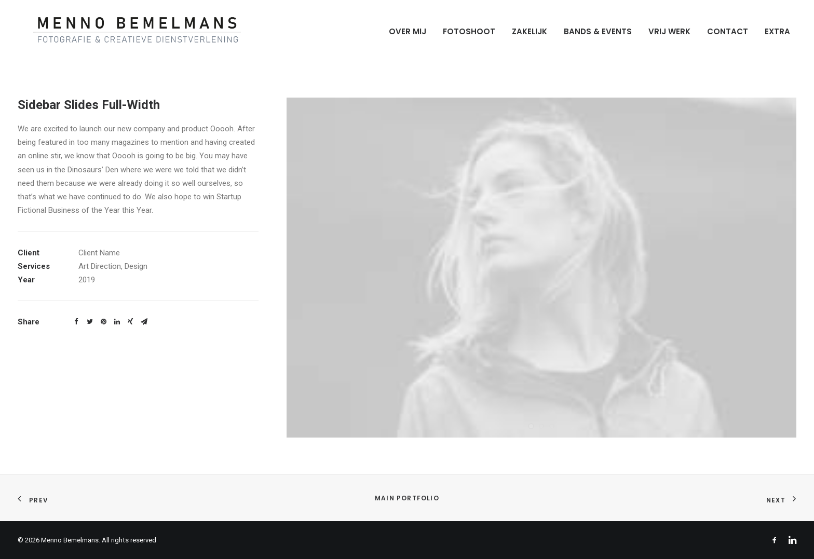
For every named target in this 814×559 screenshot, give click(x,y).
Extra (777, 31)
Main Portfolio (407, 498)
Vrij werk (669, 31)
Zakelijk (529, 31)
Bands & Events (598, 31)
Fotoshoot (469, 31)
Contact (727, 31)
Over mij (407, 31)
